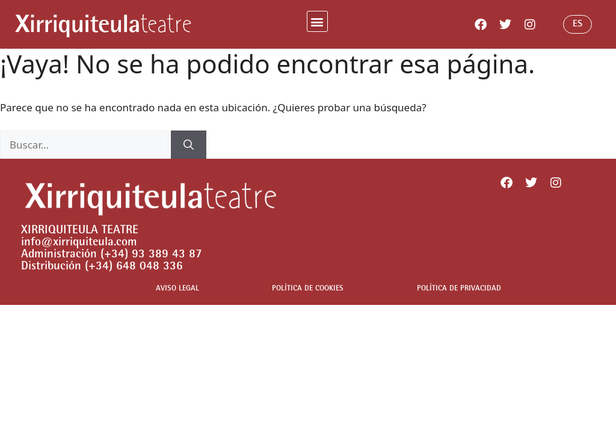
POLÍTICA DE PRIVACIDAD (459, 289)
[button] (317, 21)
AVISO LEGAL (177, 289)
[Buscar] (188, 145)
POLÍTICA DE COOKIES (307, 289)
